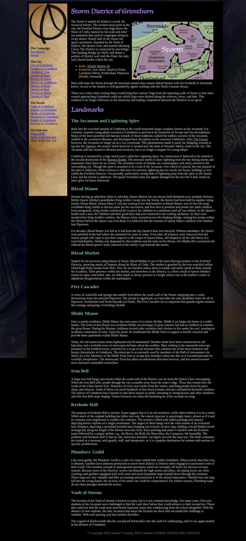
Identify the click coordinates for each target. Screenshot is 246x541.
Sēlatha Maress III (98, 66)
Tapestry (91, 146)
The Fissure (201, 139)
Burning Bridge (116, 159)
